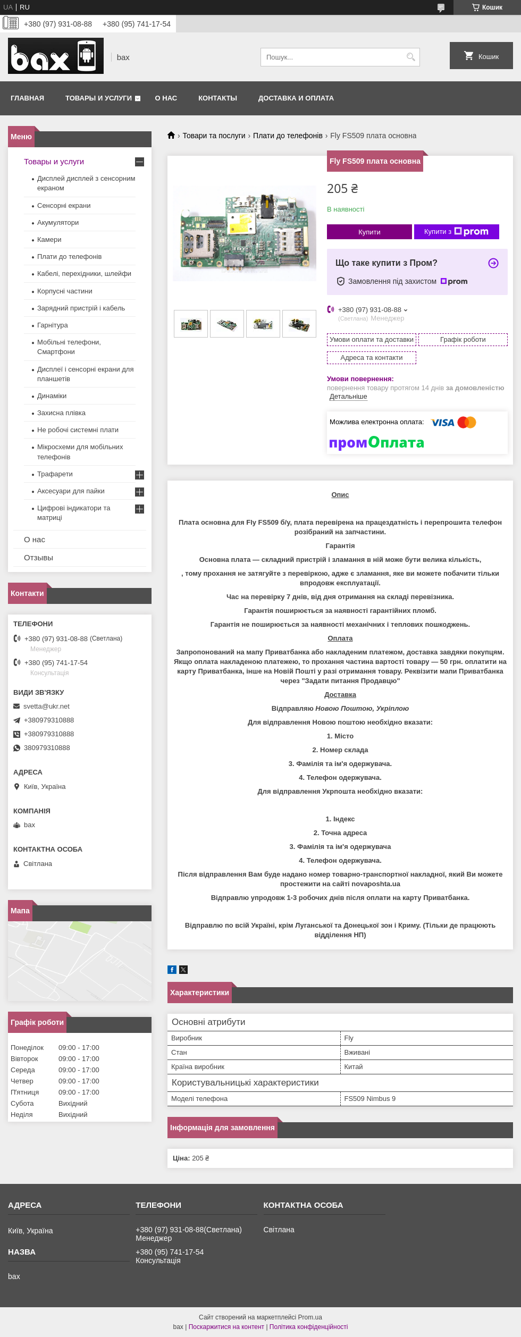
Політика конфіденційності (309, 1327)
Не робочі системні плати (78, 430)
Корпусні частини (65, 291)
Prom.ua (310, 1317)
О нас (166, 98)
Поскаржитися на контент (226, 1327)
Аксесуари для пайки (71, 491)
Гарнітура (52, 325)
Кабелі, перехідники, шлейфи (84, 274)
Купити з (456, 232)
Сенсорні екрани (63, 205)
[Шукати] (410, 57)
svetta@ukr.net (46, 706)
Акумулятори (58, 222)
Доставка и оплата (296, 98)
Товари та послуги (213, 135)
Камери (49, 239)
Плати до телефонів (288, 135)
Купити (369, 232)
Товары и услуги (98, 98)
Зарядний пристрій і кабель (81, 308)
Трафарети (55, 474)
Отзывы (38, 557)
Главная (27, 98)
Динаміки (51, 396)
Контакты (217, 98)
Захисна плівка (61, 413)
